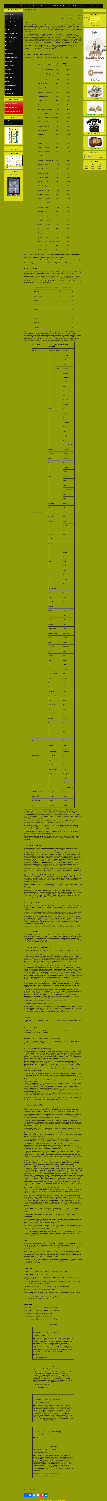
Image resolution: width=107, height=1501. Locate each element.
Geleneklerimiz (9, 46)
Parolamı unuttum (95, 23)
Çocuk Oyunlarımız (10, 85)
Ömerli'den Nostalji (10, 26)
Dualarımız (8, 61)
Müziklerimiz (9, 93)
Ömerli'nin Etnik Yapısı (12, 22)
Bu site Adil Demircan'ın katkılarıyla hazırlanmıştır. (53, 1500)
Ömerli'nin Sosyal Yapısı (12, 18)
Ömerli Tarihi (9, 14)
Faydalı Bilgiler (73, 5)
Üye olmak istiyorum (95, 25)
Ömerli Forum (84, 5)
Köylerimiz (8, 49)
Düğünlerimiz (9, 53)
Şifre (89, 19)
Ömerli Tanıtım (8, 120)
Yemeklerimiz (9, 30)
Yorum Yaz (33, 1489)
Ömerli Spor (8, 77)
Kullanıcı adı (87, 17)
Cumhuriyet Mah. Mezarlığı (13, 111)
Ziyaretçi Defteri (33, 5)
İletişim (94, 5)
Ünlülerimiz (8, 89)
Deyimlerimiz (9, 73)
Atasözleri (8, 69)
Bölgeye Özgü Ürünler (11, 34)
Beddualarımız (9, 65)
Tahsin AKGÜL (8, 123)
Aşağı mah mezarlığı (11, 103)
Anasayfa (12, 5)
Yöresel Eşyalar (9, 42)
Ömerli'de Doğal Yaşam (12, 38)
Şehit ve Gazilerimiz (11, 57)
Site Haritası (14, 150)
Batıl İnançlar (9, 81)
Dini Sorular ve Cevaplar (59, 5)
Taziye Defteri (44, 5)
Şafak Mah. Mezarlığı (11, 107)
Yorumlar (26, 1489)
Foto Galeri (21, 5)
